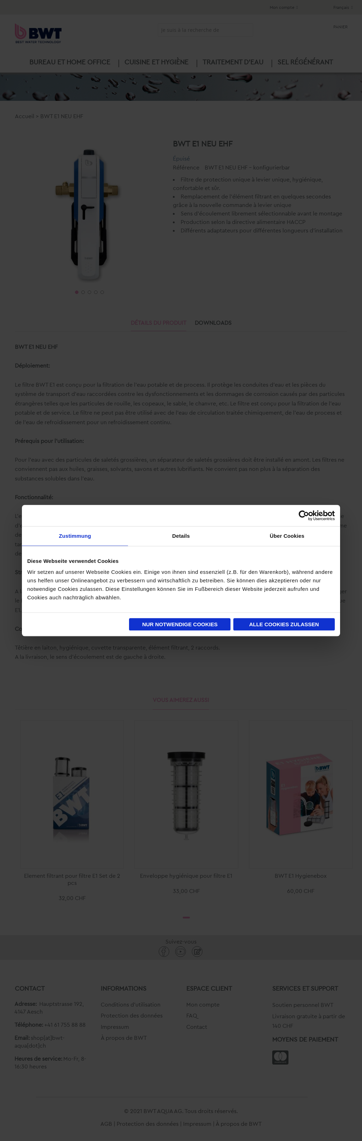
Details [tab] (181, 536)
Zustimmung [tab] (75, 536)
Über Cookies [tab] (287, 536)
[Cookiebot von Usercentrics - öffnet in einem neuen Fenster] (304, 515)
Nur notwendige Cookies (179, 624)
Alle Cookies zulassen (284, 624)
